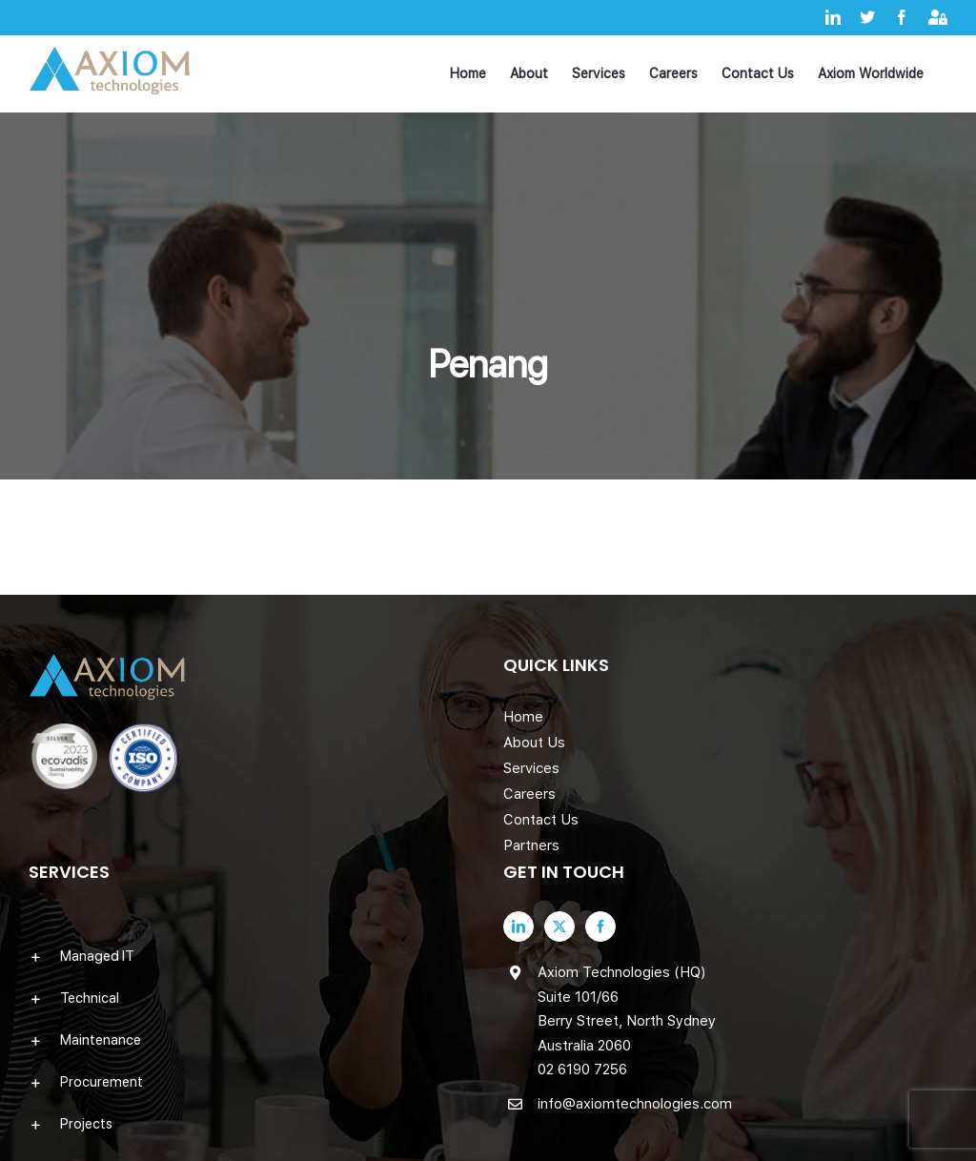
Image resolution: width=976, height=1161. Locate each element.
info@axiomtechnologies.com (635, 1103)
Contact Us (541, 819)
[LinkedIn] (518, 926)
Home (523, 716)
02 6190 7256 (582, 1069)
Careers (529, 794)
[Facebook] (600, 926)
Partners (531, 845)
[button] (251, 956)
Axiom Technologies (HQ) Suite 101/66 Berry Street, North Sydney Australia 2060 (627, 1009)
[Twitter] (559, 926)
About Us (534, 742)
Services (531, 768)
